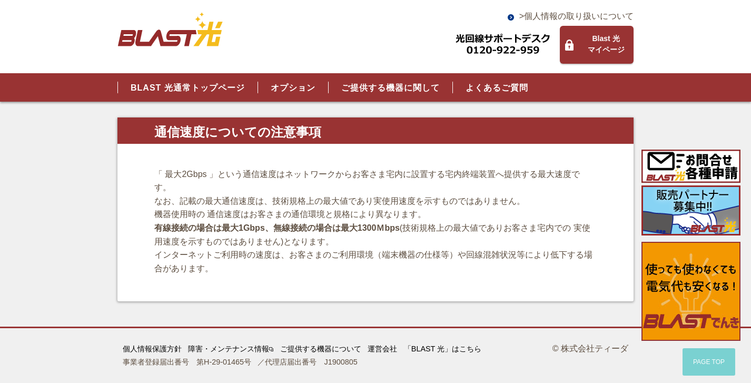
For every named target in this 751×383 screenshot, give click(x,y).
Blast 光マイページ (606, 44)
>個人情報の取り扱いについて (576, 16)
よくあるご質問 (497, 87)
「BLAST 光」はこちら (442, 349)
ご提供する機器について (320, 349)
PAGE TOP (709, 362)
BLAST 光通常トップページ (188, 87)
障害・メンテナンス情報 (230, 349)
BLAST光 (170, 29)
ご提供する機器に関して (390, 87)
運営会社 (382, 349)
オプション (293, 87)
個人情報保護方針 (152, 349)
